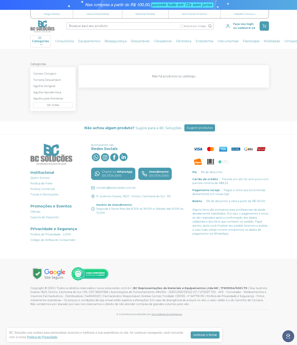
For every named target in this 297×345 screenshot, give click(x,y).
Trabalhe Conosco (244, 14)
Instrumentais (228, 41)
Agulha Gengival (44, 86)
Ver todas (53, 105)
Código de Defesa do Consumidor (53, 240)
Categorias (40, 41)
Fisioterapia (251, 41)
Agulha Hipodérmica (47, 92)
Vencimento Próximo (194, 14)
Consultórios (64, 41)
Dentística (183, 41)
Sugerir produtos (200, 128)
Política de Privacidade (42, 337)
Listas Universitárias (97, 14)
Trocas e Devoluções (44, 194)
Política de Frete (41, 183)
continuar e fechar (205, 334)
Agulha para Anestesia (48, 98)
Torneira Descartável (47, 80)
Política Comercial (42, 189)
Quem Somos (39, 178)
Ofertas (35, 211)
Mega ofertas (52, 14)
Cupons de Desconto (44, 217)
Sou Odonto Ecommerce (166, 314)
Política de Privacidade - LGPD (50, 234)
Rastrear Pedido (145, 14)
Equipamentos (89, 41)
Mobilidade (272, 41)
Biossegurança (115, 41)
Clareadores (163, 41)
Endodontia (204, 41)
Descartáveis (140, 41)
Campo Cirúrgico (44, 73)
